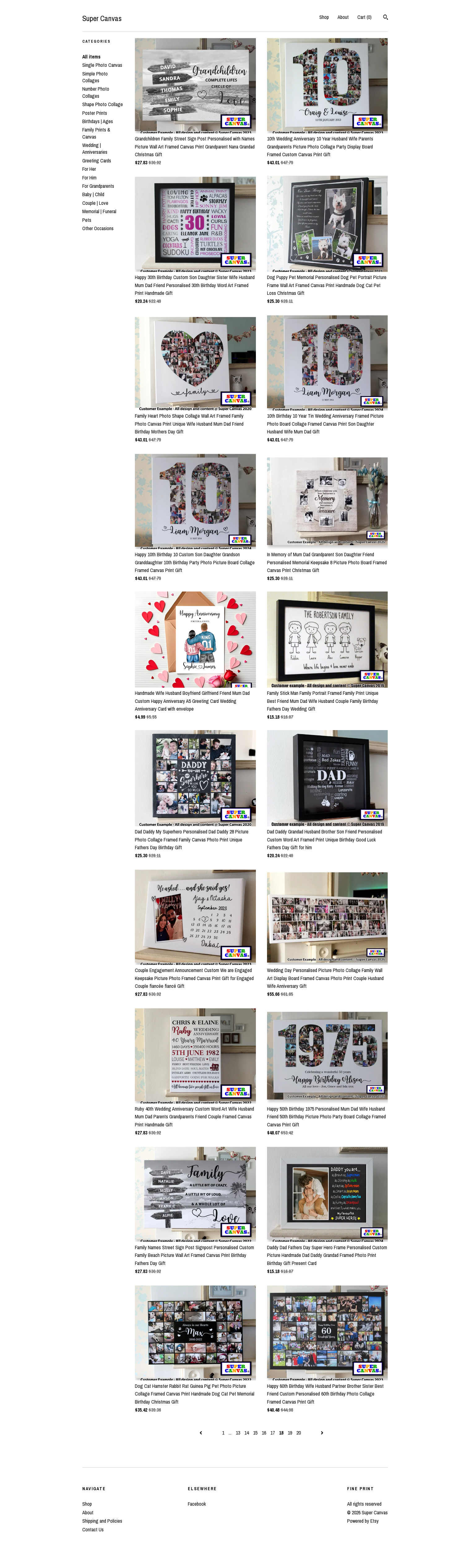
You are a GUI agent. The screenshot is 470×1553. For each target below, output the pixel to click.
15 (255, 1432)
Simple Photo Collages (95, 77)
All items (91, 56)
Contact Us (93, 1529)
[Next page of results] (322, 1432)
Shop (324, 17)
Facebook (197, 1503)
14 (246, 1432)
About (343, 17)
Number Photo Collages (95, 92)
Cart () (364, 17)
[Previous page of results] (201, 1432)
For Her (89, 169)
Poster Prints (94, 113)
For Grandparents (98, 186)
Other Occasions (98, 228)
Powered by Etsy (363, 1520)
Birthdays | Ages (97, 121)
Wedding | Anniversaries (94, 148)
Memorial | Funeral (99, 211)
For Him (89, 177)
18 (281, 1432)
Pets (86, 220)
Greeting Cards (96, 160)
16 (264, 1432)
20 (298, 1432)
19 (290, 1432)
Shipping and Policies (102, 1520)
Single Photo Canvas (102, 65)
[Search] (385, 18)
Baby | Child (93, 194)
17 (272, 1432)
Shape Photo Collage (102, 104)
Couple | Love (95, 203)
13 (238, 1432)
